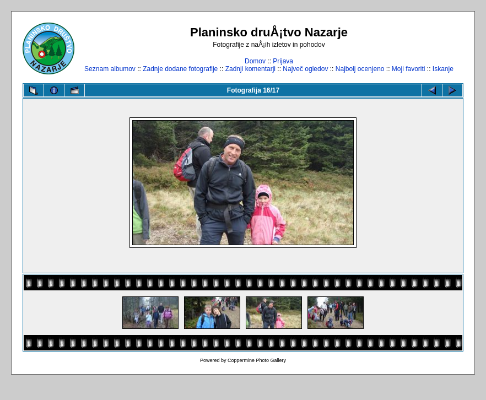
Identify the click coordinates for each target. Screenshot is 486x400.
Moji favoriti (408, 69)
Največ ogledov (305, 69)
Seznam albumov (110, 69)
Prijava (283, 61)
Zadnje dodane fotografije (180, 69)
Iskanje (443, 69)
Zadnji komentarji (250, 69)
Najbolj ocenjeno (360, 69)
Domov (255, 61)
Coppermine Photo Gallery (257, 360)
